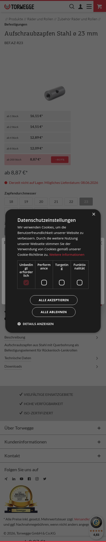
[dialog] (53, 271)
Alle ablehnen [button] (54, 312)
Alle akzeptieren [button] (54, 300)
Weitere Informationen (66, 254)
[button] (35, 323)
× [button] (93, 214)
